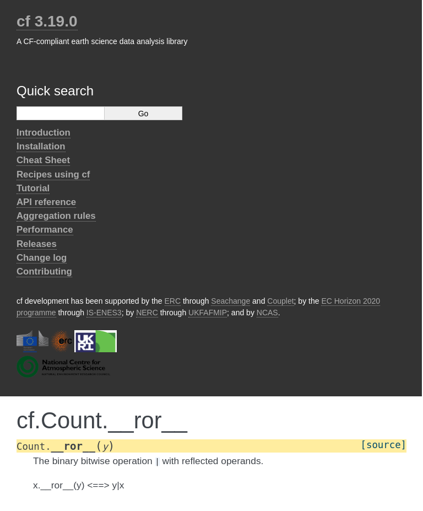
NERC (147, 312)
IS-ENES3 (104, 312)
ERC (173, 301)
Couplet (280, 301)
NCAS (267, 312)
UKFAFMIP (207, 312)
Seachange (230, 301)
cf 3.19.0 (47, 21)
